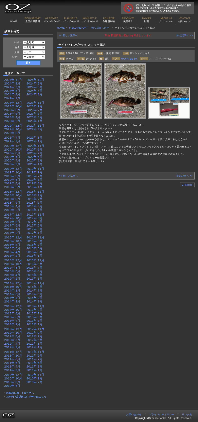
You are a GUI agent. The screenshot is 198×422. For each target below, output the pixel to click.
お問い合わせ (184, 20)
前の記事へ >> (184, 35)
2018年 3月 (34, 206)
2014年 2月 (12, 301)
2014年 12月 (13, 283)
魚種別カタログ (108, 20)
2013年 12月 (13, 306)
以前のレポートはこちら (20, 393)
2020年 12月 (13, 145)
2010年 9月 (34, 378)
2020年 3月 (34, 160)
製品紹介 (127, 20)
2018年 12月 (13, 191)
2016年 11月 (35, 237)
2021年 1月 (34, 141)
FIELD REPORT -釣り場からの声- (89, 27)
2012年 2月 (12, 347)
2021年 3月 (34, 137)
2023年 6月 (12, 113)
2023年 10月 (13, 106)
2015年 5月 (34, 271)
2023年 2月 (12, 121)
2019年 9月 (34, 172)
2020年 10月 (13, 149)
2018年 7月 (34, 199)
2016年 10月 (13, 241)
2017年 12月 (13, 214)
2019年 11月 (35, 168)
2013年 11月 (35, 306)
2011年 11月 (35, 352)
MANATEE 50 (129, 58)
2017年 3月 (34, 229)
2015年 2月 (12, 278)
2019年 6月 (12, 179)
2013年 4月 (12, 320)
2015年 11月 (35, 260)
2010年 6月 (12, 385)
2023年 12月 (13, 102)
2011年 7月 (34, 359)
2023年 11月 (35, 102)
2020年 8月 (12, 153)
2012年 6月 (12, 340)
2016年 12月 (13, 237)
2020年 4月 (12, 160)
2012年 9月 (34, 332)
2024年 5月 (12, 90)
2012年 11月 (35, 329)
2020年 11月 (35, 145)
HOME (13, 20)
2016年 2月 (12, 255)
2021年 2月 (12, 141)
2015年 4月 (12, 275)
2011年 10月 (13, 355)
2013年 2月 (12, 324)
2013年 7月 (34, 313)
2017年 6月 (12, 225)
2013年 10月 (13, 309)
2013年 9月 (34, 309)
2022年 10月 (13, 129)
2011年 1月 (34, 370)
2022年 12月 (13, 125)
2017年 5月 (34, 225)
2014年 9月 (34, 286)
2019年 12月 (13, 168)
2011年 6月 (12, 362)
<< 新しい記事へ (68, 35)
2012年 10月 (13, 332)
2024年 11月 (13, 79)
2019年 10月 (13, 172)
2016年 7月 (34, 244)
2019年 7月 (34, 176)
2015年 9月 (34, 264)
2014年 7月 (34, 290)
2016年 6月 (12, 248)
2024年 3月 (12, 94)
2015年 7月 (34, 267)
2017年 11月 (35, 214)
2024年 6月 (34, 87)
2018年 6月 (12, 202)
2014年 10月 (13, 286)
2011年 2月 (12, 370)
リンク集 (187, 414)
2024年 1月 (12, 98)
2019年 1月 (34, 187)
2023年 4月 (12, 117)
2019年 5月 (34, 179)
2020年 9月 (34, 149)
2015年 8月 (12, 267)
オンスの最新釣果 (51, 20)
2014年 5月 (34, 294)
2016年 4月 (12, 252)
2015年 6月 (12, 271)
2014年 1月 (34, 301)
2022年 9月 (34, 129)
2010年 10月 (13, 378)
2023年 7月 (34, 110)
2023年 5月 (34, 113)
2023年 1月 (34, 121)
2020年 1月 (34, 164)
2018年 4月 (12, 206)
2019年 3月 (34, 183)
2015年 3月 (34, 275)
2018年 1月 (34, 210)
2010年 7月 (34, 382)
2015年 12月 (13, 260)
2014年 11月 (35, 283)
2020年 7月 (34, 153)
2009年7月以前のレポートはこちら (26, 396)
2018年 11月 (35, 191)
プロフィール (165, 20)
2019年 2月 (12, 187)
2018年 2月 (12, 210)
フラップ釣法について (70, 20)
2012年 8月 (12, 336)
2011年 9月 (34, 355)
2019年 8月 (12, 176)
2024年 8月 (34, 83)
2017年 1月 (34, 232)
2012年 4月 (12, 343)
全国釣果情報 (32, 20)
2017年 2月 (12, 232)
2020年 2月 (12, 164)
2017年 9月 (34, 218)
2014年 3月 (34, 297)
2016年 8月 (12, 244)
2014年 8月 (12, 290)
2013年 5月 (34, 317)
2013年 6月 (12, 317)
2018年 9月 (34, 195)
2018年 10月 (13, 195)
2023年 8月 (12, 110)
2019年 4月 (12, 183)
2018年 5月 (34, 202)
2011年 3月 (34, 366)
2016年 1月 (34, 255)
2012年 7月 (34, 336)
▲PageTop (187, 185)
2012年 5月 (34, 340)
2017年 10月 (13, 218)
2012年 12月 (13, 329)
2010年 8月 (12, 382)
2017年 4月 (12, 229)
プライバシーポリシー (161, 414)
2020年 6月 (12, 156)
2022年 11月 (35, 125)
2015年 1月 (34, 278)
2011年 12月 (13, 352)
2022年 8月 (12, 133)
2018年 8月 (12, 199)
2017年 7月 (34, 221)
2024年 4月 (34, 90)
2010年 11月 (35, 374)
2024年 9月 (12, 83)
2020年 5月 (34, 156)
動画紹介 (146, 20)
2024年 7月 (12, 87)
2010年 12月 (13, 374)
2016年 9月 (34, 241)
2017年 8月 (12, 221)
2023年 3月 (34, 117)
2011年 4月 (12, 366)
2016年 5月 (34, 248)
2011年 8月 (12, 359)
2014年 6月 (12, 294)
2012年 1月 (34, 347)
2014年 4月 (12, 297)
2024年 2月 (34, 94)
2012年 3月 (34, 343)
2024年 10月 (35, 79)
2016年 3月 (34, 252)
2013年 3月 (34, 320)
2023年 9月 (34, 106)
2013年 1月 (34, 324)
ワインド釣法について (89, 20)
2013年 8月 (12, 313)
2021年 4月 (12, 137)
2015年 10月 (13, 264)
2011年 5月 (34, 362)
